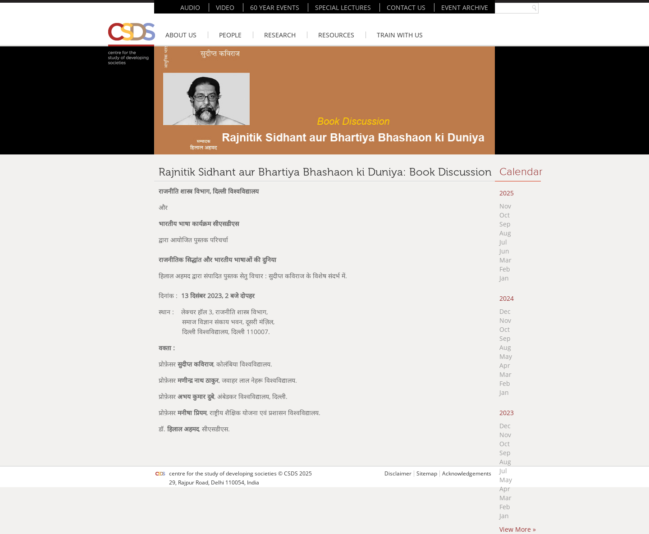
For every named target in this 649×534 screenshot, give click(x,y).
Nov (505, 206)
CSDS (291, 473)
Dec (505, 311)
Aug (505, 233)
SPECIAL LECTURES (343, 7)
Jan (504, 278)
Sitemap (426, 473)
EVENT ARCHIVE (464, 7)
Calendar (521, 172)
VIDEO (225, 7)
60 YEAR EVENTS (274, 7)
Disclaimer (397, 473)
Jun (504, 251)
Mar (505, 260)
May (505, 356)
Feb (504, 269)
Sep (505, 224)
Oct (504, 215)
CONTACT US (406, 7)
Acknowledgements (466, 473)
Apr (504, 365)
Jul (503, 242)
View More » (517, 529)
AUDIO (190, 7)
